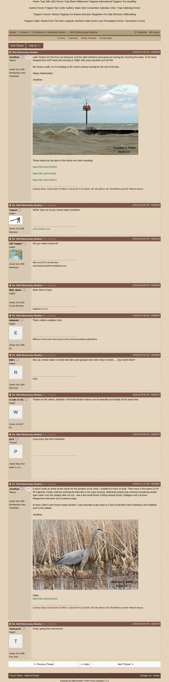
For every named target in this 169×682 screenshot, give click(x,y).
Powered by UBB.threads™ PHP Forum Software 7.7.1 (84, 681)
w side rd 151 (16, 399)
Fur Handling (129, 1)
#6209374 (155, 624)
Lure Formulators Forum (111, 21)
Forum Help (106, 38)
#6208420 (155, 239)
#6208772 (155, 434)
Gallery (70, 8)
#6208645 (155, 315)
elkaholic (14, 320)
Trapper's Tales (32, 21)
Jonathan (14, 57)
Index (84, 664)
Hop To (34, 45)
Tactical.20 (15, 629)
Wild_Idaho (15, 290)
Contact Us (146, 675)
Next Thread (126, 664)
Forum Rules (16, 675)
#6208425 (155, 285)
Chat (112, 8)
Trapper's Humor (42, 14)
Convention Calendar (98, 8)
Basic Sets (80, 8)
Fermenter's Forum (135, 21)
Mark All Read (32, 675)
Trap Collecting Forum (128, 8)
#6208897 (155, 484)
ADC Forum (57, 1)
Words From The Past (52, 21)
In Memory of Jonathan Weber (49, 32)
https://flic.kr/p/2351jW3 (45, 167)
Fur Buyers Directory (80, 14)
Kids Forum (91, 21)
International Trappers (110, 1)
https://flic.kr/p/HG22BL (44, 173)
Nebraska (13, 232)
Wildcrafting (130, 14)
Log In (154, 32)
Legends (69, 21)
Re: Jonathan (49, 205)
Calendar (73, 38)
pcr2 (11, 439)
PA (10, 348)
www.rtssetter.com (41, 229)
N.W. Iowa (13, 657)
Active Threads (88, 38)
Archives (79, 21)
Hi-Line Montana (16, 306)
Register (140, 32)
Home (36, 1)
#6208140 (155, 52)
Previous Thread (43, 664)
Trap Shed (70, 1)
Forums (24, 32)
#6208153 (155, 205)
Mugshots (97, 14)
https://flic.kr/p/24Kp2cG (45, 598)
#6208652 (155, 355)
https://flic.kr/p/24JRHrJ (45, 180)
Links (62, 8)
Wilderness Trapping (87, 1)
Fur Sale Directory (113, 14)
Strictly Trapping (60, 14)
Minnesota (13, 267)
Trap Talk (45, 1)
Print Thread (17, 45)
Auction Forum (36, 8)
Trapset (13, 210)
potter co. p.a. (15, 467)
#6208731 (155, 395)
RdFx (12, 360)
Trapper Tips (51, 8)
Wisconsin (13, 388)
